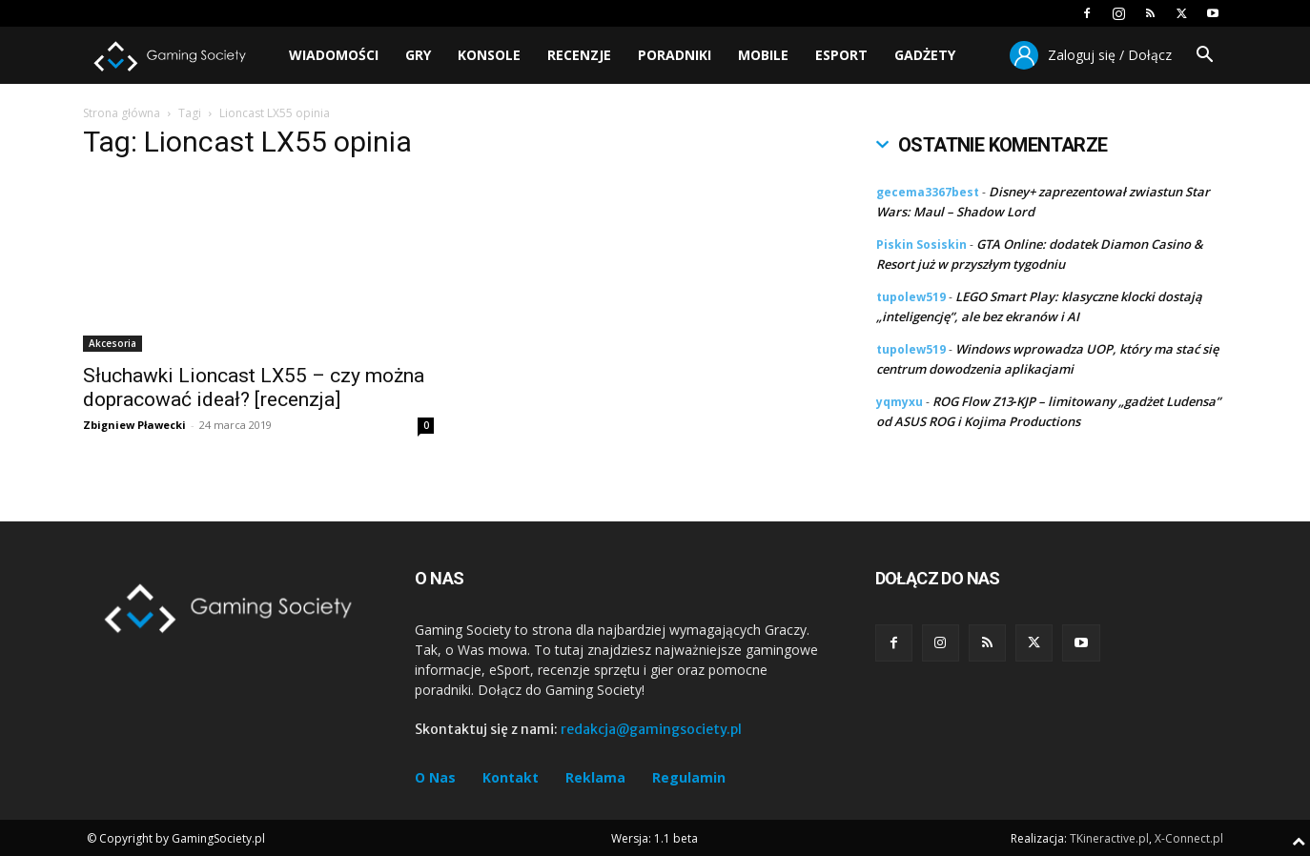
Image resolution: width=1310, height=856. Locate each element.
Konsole (489, 55)
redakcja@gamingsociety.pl (651, 729)
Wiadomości (334, 55)
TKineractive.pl (1109, 838)
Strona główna (121, 113)
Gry (418, 55)
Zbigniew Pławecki (134, 425)
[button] (1204, 57)
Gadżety (924, 55)
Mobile (763, 55)
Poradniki (674, 55)
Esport (841, 55)
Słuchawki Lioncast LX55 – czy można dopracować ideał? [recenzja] (253, 387)
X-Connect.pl (1189, 838)
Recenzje (579, 55)
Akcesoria (112, 343)
